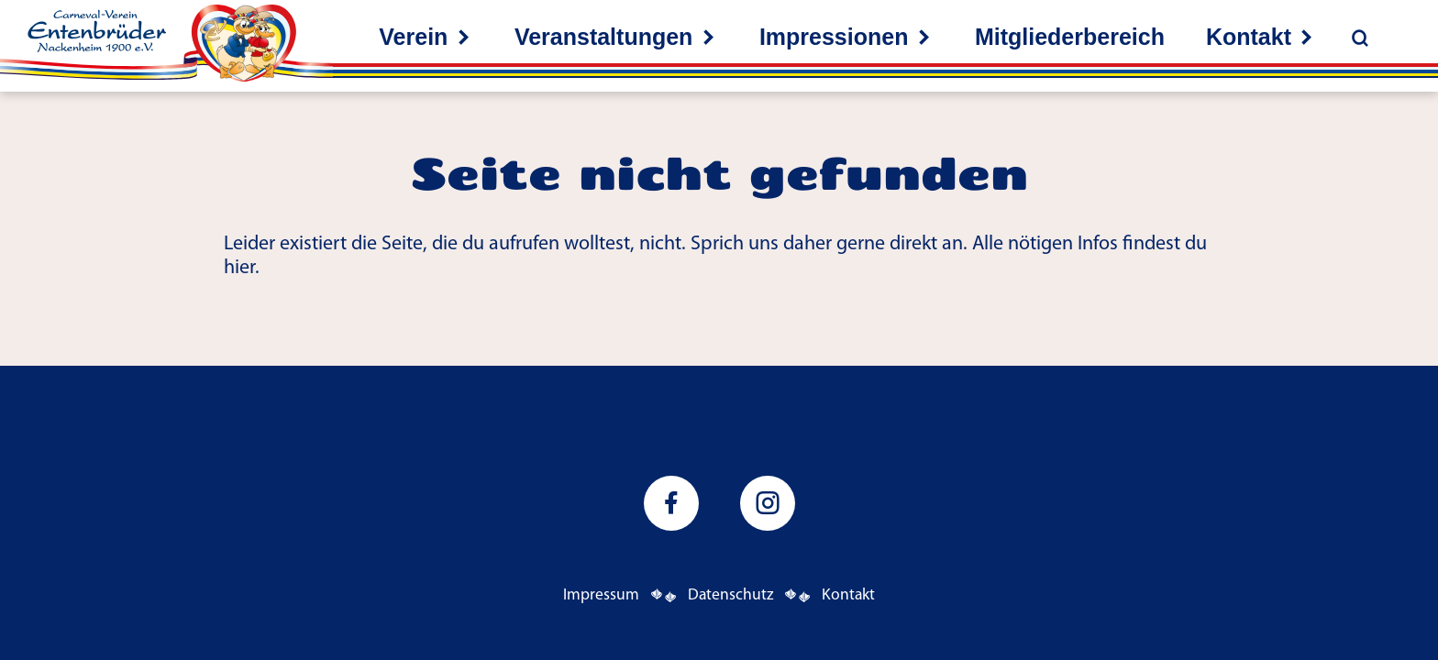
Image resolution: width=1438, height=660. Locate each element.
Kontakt (1248, 37)
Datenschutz (731, 595)
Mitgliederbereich (1070, 37)
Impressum (601, 595)
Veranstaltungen (603, 37)
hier (239, 268)
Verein (413, 37)
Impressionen (834, 37)
